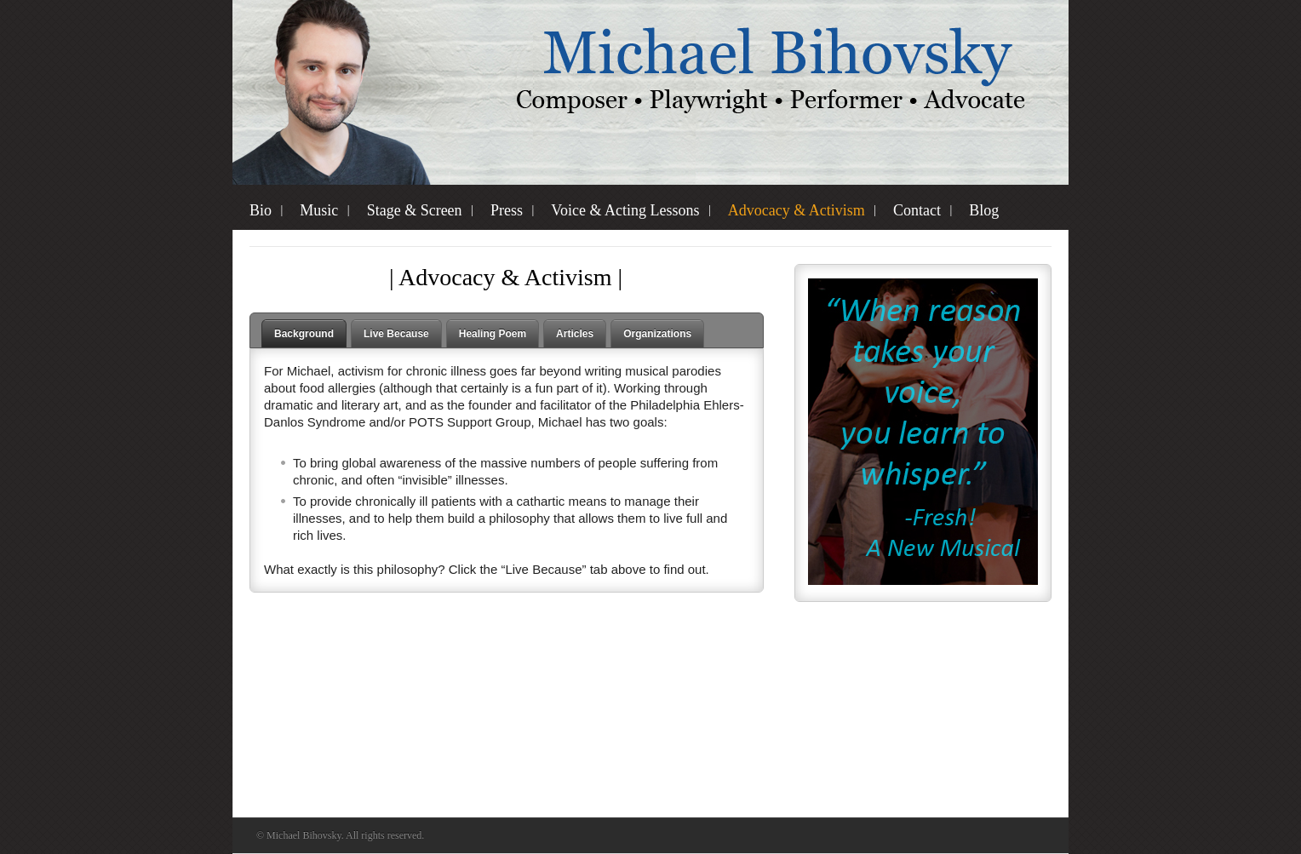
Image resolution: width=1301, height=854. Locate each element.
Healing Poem (492, 334)
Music (319, 210)
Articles (574, 334)
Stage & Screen (414, 210)
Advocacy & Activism (796, 210)
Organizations (657, 334)
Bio (260, 210)
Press (506, 210)
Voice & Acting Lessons (625, 210)
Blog (984, 210)
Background (304, 334)
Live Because (396, 334)
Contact (917, 210)
